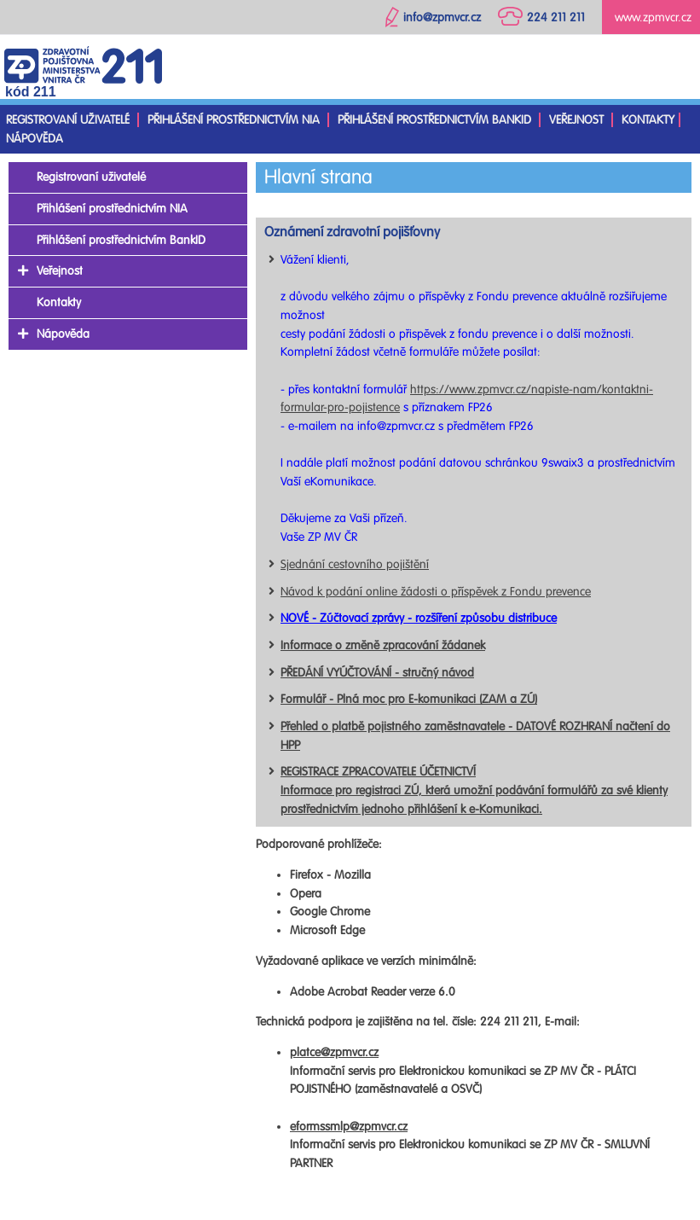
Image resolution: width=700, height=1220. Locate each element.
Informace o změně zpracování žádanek (383, 645)
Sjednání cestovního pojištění (355, 564)
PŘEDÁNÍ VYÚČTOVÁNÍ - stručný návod (377, 672)
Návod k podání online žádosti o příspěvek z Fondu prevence (436, 591)
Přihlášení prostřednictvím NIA (234, 120)
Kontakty (648, 120)
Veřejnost (576, 120)
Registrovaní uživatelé (68, 120)
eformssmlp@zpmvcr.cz (349, 1126)
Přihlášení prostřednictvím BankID (434, 120)
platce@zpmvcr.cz (334, 1052)
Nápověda (34, 138)
